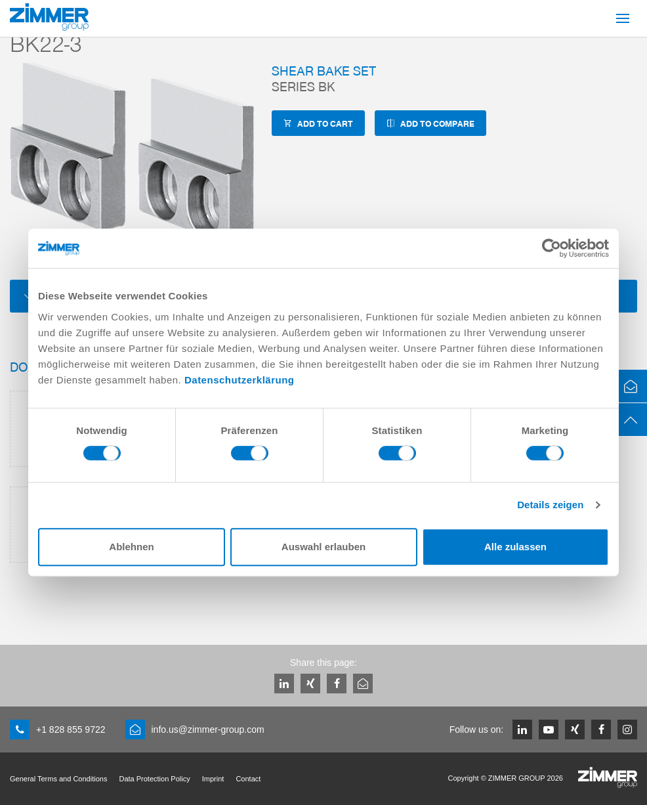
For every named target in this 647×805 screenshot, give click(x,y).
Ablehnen (131, 546)
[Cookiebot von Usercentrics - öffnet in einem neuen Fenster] (551, 248)
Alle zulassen (515, 546)
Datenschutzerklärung (239, 379)
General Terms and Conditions (58, 779)
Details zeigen (550, 504)
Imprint (213, 779)
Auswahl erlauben (323, 546)
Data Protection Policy (154, 779)
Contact (248, 779)
